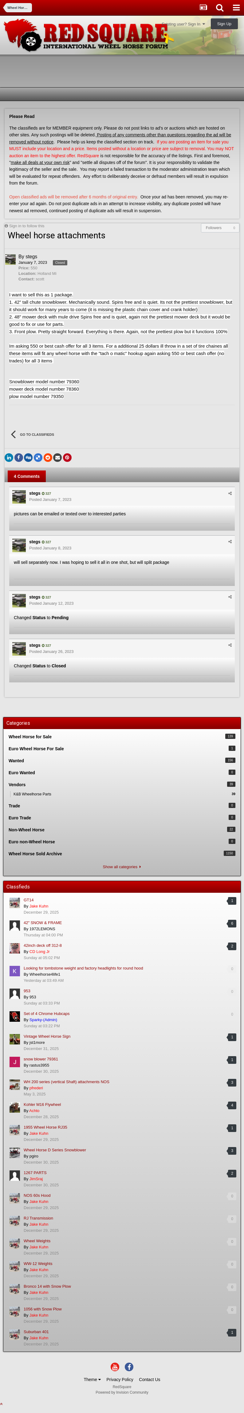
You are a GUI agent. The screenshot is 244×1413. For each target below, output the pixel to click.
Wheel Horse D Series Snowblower (55, 1150)
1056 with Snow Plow (43, 1309)
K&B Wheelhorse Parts (124, 793)
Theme (92, 1379)
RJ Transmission (38, 1218)
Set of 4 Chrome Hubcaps (47, 1013)
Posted (50, 499)
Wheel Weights (37, 1241)
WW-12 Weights (38, 1263)
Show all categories (122, 867)
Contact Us (149, 1379)
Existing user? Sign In (183, 24)
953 (27, 991)
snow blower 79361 (41, 1059)
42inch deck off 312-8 (43, 945)
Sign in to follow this (27, 226)
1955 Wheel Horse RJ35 (45, 1127)
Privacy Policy (120, 1379)
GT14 (29, 900)
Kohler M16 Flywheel (42, 1104)
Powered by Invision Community (122, 1392)
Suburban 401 (36, 1331)
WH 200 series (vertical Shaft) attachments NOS (66, 1081)
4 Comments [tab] (27, 476)
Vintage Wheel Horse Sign (47, 1036)
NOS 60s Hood (37, 1195)
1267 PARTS (35, 1172)
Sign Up (224, 23)
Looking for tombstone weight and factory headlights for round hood (83, 968)
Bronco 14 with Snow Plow (47, 1286)
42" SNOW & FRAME (43, 922)
